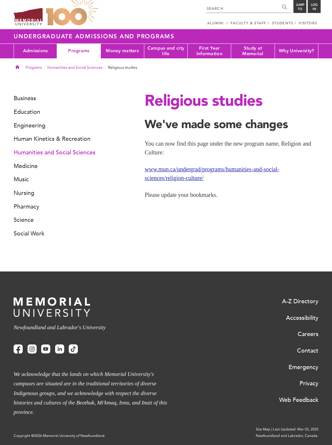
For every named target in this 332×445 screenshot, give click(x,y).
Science (24, 219)
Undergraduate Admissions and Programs (94, 36)
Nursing (24, 193)
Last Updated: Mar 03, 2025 (295, 429)
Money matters (122, 51)
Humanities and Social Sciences (74, 67)
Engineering (29, 125)
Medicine (26, 166)
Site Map (263, 429)
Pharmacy (26, 206)
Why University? (296, 51)
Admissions (35, 51)
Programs (78, 51)
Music (21, 179)
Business (25, 98)
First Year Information (209, 50)
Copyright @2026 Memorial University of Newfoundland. (59, 436)
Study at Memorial (252, 50)
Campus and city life (166, 50)
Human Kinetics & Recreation (52, 138)
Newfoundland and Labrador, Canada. (287, 436)
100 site (72, 13)
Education (27, 111)
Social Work (29, 233)
